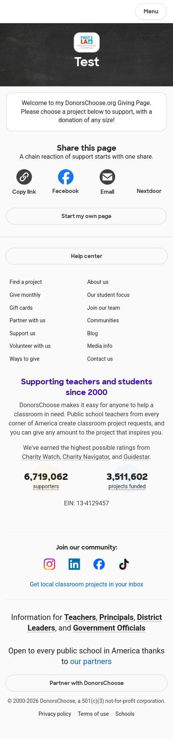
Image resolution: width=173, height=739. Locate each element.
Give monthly (25, 295)
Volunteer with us (30, 346)
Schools (124, 714)
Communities (103, 320)
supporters (46, 480)
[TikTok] (124, 564)
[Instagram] (49, 564)
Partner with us (27, 320)
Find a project (26, 282)
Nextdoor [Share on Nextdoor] (149, 180)
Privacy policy (55, 714)
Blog (92, 333)
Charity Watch (41, 456)
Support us (23, 333)
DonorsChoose (24, 12)
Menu (151, 11)
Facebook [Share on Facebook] (65, 181)
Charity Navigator (86, 456)
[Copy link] (24, 181)
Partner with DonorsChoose (87, 683)
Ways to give (24, 359)
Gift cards (21, 308)
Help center (86, 256)
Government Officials (109, 627)
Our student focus (108, 295)
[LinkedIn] (74, 564)
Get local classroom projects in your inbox (86, 584)
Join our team (103, 308)
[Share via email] (107, 181)
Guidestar (136, 456)
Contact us (100, 359)
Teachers (80, 617)
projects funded (127, 480)
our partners (91, 661)
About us (97, 282)
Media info (99, 346)
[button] (24, 181)
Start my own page (86, 216)
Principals (116, 617)
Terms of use (93, 714)
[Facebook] (99, 564)
